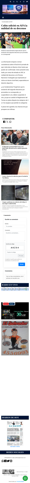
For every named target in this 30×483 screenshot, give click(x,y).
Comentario (7, 230)
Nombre (6, 223)
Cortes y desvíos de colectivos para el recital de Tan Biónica (15, 177)
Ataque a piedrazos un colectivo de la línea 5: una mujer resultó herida (14, 202)
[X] (17, 1)
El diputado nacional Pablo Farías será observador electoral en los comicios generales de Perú (14, 148)
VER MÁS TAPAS (15, 446)
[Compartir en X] (7, 122)
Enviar (22, 264)
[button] (10, 1)
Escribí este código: (10, 244)
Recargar (21, 255)
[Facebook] (20, 1)
